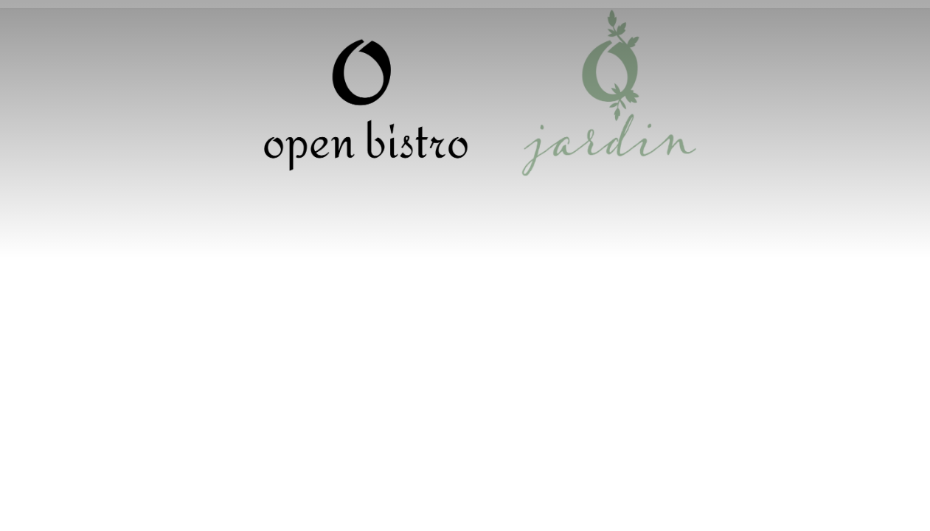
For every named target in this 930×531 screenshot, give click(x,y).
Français (781, 22)
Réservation (465, 24)
